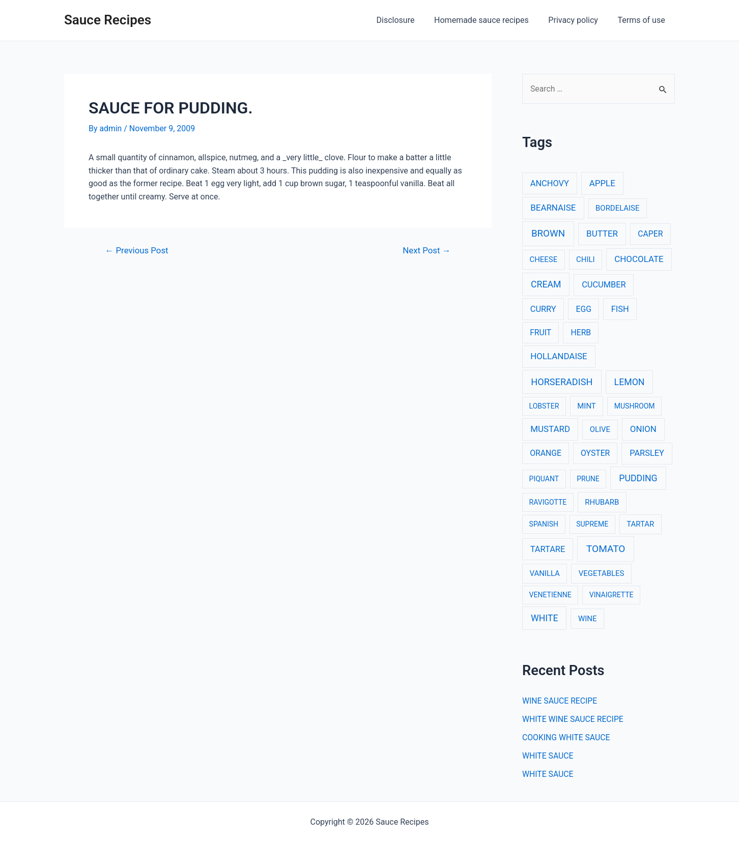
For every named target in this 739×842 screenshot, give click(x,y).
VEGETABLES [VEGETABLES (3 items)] (601, 573)
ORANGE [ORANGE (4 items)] (545, 453)
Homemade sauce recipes (490, 20)
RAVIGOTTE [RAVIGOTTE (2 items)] (548, 502)
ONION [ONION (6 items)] (643, 429)
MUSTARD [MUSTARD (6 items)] (550, 429)
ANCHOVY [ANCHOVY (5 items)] (549, 183)
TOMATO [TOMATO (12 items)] (605, 549)
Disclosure (407, 20)
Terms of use (643, 20)
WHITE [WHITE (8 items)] (544, 618)
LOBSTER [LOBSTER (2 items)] (544, 406)
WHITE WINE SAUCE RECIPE (573, 719)
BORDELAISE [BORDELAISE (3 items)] (617, 208)
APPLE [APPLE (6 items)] (602, 183)
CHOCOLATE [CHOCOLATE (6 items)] (638, 259)
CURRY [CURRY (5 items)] (543, 309)
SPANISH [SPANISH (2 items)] (543, 524)
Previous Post (137, 250)
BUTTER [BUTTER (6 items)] (602, 234)
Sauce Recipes (107, 19)
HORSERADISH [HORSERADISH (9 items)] (561, 381)
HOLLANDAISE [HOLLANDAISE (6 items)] (558, 356)
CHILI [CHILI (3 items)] (585, 260)
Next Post (426, 250)
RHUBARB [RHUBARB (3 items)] (602, 502)
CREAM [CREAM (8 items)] (546, 284)
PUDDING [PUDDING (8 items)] (638, 478)
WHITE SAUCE (548, 756)
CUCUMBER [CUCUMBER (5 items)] (604, 284)
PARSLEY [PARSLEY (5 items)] (647, 453)
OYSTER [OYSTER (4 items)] (595, 453)
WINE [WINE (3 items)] (587, 618)
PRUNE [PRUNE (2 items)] (588, 479)
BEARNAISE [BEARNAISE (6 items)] (553, 207)
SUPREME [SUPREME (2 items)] (592, 524)
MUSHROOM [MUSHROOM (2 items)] (634, 406)
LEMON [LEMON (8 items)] (629, 382)
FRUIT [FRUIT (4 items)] (540, 333)
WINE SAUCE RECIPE (560, 701)
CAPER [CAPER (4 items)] (650, 234)
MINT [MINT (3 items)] (586, 406)
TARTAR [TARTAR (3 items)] (640, 524)
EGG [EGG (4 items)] (583, 309)
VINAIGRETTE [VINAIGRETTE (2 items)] (611, 595)
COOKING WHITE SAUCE (566, 738)
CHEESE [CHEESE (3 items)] (543, 260)
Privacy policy (578, 20)
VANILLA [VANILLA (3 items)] (544, 573)
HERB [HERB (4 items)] (581, 333)
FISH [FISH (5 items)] (620, 309)
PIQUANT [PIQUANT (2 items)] (544, 479)
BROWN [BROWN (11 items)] (548, 234)
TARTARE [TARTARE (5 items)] (547, 549)
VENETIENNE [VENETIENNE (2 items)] (550, 595)
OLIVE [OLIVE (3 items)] (600, 429)
